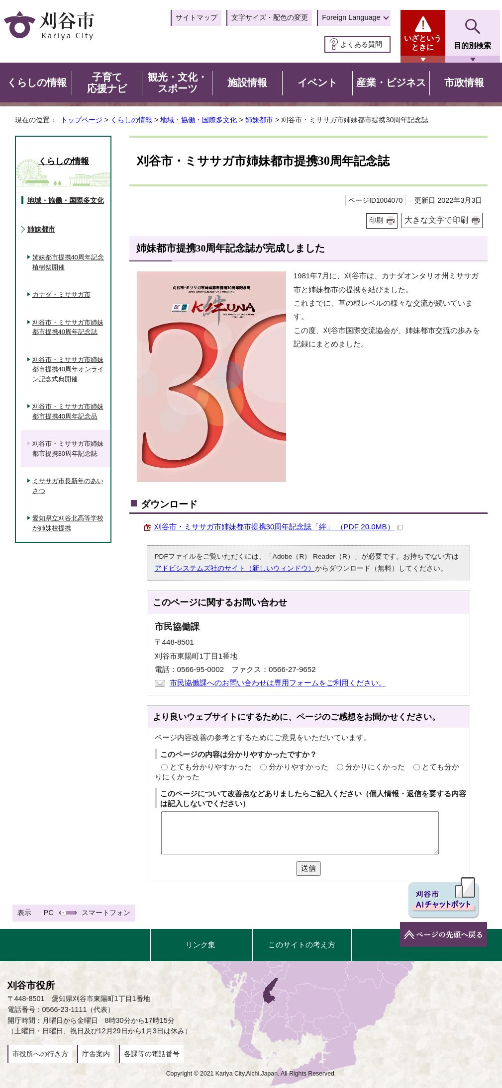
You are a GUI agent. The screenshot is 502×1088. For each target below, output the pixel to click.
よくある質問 (361, 44)
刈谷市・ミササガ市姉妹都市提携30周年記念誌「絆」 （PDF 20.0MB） (278, 526)
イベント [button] (317, 82)
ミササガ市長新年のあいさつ (67, 486)
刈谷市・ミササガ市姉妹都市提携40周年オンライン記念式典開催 (68, 369)
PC (49, 913)
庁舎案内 (96, 1054)
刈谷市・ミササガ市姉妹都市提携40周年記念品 (67, 411)
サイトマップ (196, 17)
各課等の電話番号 (152, 1054)
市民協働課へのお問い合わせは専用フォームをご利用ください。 (278, 682)
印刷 (376, 220)
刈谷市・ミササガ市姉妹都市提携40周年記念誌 (67, 327)
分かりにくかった (375, 766)
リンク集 (200, 944)
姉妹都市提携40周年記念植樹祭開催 (68, 262)
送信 (308, 868)
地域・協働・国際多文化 (198, 120)
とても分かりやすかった (211, 766)
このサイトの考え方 (301, 944)
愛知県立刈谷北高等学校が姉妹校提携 (67, 523)
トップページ (81, 120)
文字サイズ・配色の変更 (269, 17)
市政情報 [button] (464, 82)
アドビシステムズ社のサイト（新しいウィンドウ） (235, 568)
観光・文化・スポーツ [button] (177, 83)
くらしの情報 (131, 120)
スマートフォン (106, 913)
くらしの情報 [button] (37, 82)
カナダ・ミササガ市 (61, 294)
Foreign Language (351, 17)
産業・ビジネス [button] (391, 82)
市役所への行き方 (40, 1054)
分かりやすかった (298, 766)
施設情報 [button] (247, 82)
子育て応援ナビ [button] (107, 83)
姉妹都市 (259, 120)
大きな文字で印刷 (436, 220)
